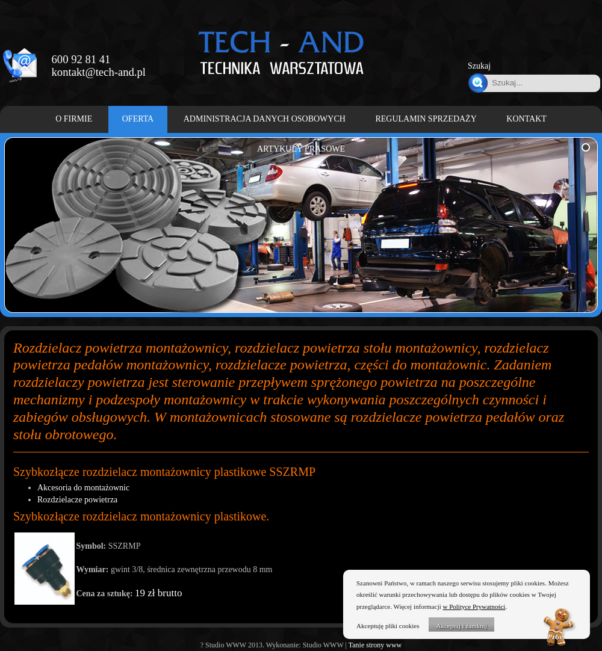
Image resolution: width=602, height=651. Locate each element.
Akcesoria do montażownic (83, 487)
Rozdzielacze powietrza (77, 499)
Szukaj (479, 65)
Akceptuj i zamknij (461, 625)
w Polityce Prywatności (474, 606)
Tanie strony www (375, 645)
